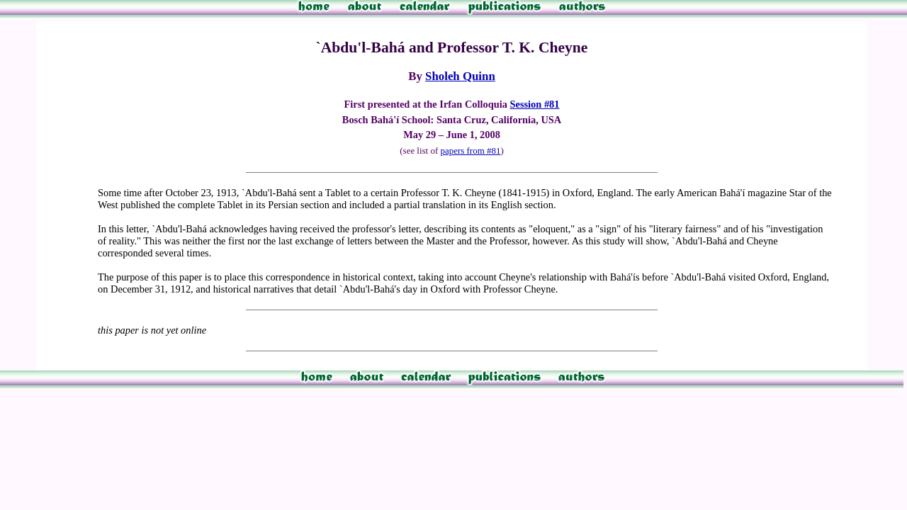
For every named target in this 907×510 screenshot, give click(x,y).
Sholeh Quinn (460, 76)
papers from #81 (470, 150)
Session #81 (535, 104)
